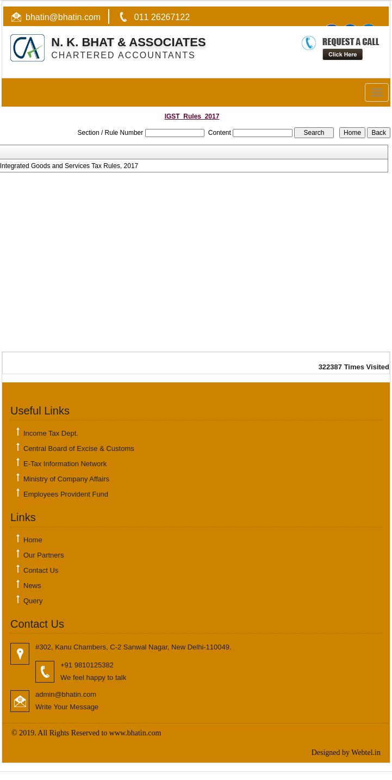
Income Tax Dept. (50, 433)
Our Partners (43, 555)
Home (32, 540)
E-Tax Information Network (65, 464)
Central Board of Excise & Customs (78, 448)
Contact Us (40, 570)
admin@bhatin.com (65, 694)
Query (32, 601)
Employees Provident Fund (65, 494)
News (32, 585)
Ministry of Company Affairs (66, 479)
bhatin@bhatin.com (63, 17)
